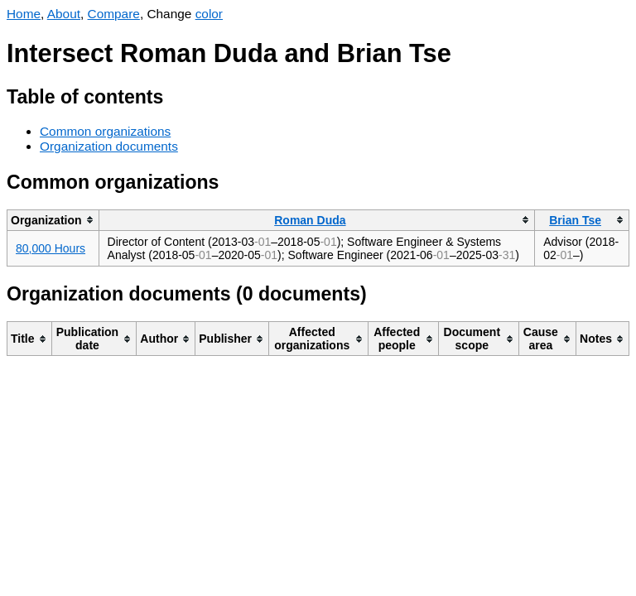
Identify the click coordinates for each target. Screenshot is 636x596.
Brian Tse (575, 220)
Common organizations (105, 131)
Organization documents (109, 146)
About (63, 14)
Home (24, 14)
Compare (114, 14)
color (209, 14)
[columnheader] (53, 219)
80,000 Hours (50, 248)
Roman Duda (309, 220)
